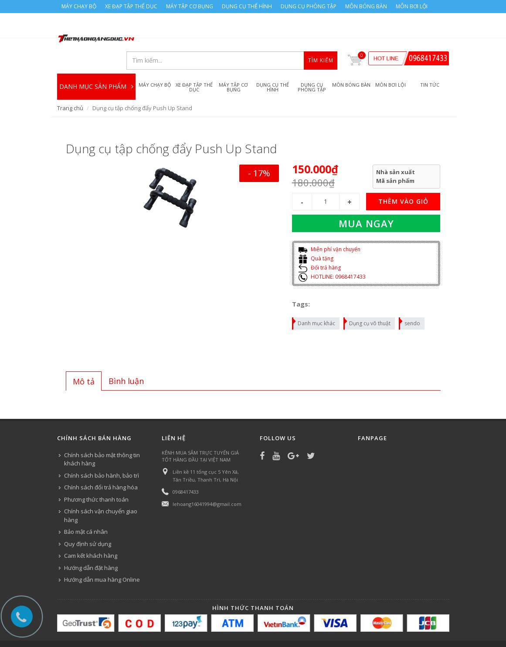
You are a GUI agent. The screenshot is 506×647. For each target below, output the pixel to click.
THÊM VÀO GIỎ (403, 180)
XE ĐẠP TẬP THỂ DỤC (131, 6)
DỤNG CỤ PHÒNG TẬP (308, 6)
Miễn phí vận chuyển (329, 228)
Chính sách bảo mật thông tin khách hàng (102, 438)
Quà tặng (316, 237)
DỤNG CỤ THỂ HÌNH (247, 6)
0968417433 (186, 470)
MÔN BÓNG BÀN (366, 6)
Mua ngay (366, 202)
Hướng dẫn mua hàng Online (102, 558)
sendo (410, 301)
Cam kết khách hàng (90, 534)
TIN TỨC (430, 637)
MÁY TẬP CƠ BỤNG (189, 6)
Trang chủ (70, 87)
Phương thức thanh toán (96, 478)
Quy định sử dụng (87, 522)
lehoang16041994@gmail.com (207, 482)
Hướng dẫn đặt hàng (91, 546)
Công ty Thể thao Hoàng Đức (147, 628)
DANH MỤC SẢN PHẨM (96, 60)
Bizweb (231, 628)
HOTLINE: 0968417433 (332, 255)
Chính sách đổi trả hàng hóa (101, 466)
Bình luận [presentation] (126, 359)
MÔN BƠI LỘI (412, 6)
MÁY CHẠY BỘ (78, 6)
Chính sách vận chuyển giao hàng (100, 494)
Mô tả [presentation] (84, 360)
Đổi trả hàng (320, 246)
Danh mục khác (314, 301)
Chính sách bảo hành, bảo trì (101, 454)
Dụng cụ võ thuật (367, 301)
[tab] (84, 359)
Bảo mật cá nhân (86, 510)
